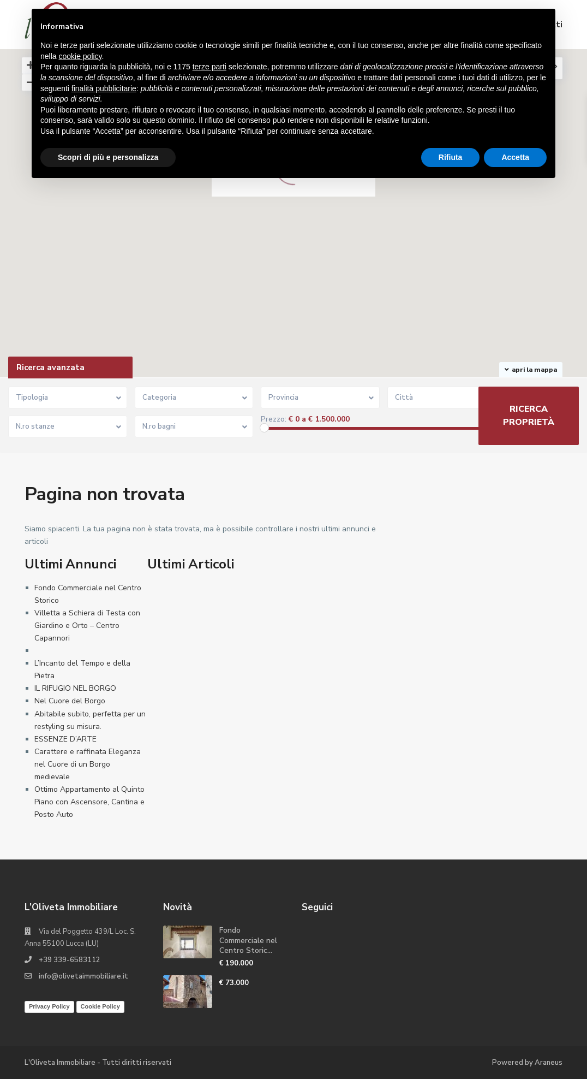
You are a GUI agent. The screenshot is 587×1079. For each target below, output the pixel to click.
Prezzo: (273, 419)
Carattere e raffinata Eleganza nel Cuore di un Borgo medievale (87, 764)
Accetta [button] (515, 157)
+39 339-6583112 (69, 960)
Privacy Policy (49, 1006)
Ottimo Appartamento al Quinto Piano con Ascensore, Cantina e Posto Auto (89, 802)
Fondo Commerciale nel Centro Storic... (248, 940)
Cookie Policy (100, 1006)
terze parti (209, 66)
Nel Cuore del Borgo (69, 701)
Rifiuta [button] (451, 157)
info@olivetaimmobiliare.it (83, 976)
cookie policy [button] (79, 56)
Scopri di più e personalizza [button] (108, 157)
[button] (426, 285)
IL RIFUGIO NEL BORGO (75, 688)
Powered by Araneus (527, 1063)
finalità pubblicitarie (103, 88)
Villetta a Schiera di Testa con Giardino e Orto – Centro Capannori (87, 625)
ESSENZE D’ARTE (65, 739)
